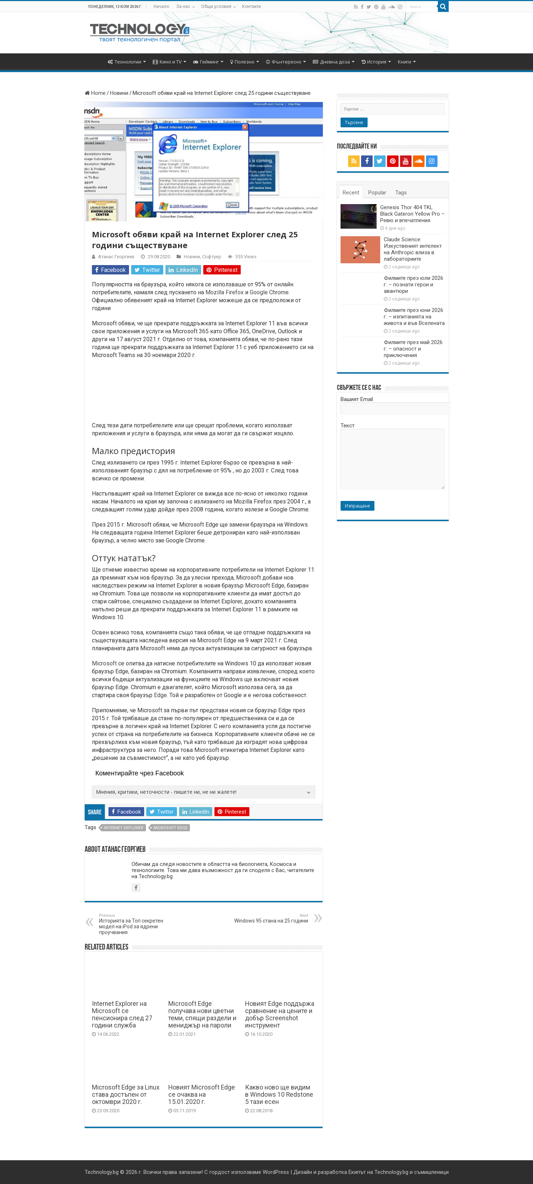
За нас (183, 6)
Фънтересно (283, 61)
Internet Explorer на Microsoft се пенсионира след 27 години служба (122, 1014)
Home (95, 93)
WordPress (276, 1172)
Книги (404, 61)
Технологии (124, 61)
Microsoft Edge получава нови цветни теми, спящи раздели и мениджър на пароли (202, 1014)
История (373, 61)
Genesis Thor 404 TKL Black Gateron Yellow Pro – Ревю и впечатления (412, 214)
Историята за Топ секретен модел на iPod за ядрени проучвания (136, 924)
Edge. (160, 695)
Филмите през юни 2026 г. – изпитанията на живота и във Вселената (414, 316)
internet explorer (123, 828)
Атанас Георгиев (116, 256)
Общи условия (216, 6)
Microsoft (104, 663)
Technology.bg (102, 1172)
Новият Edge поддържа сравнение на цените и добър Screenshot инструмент (279, 1014)
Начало (161, 6)
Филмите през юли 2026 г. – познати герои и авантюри (413, 284)
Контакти (251, 6)
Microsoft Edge (170, 828)
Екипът (357, 1172)
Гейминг (206, 61)
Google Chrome (269, 292)
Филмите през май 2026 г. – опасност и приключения (413, 348)
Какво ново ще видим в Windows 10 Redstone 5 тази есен (279, 1094)
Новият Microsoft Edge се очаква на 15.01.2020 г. (201, 1094)
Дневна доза (331, 61)
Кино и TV (167, 61)
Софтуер (211, 256)
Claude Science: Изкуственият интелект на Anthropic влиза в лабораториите (413, 249)
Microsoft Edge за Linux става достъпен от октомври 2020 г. (126, 1094)
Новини (119, 93)
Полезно (242, 61)
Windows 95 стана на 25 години (271, 918)
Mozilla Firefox (224, 292)
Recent (351, 192)
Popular (377, 192)
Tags (401, 192)
